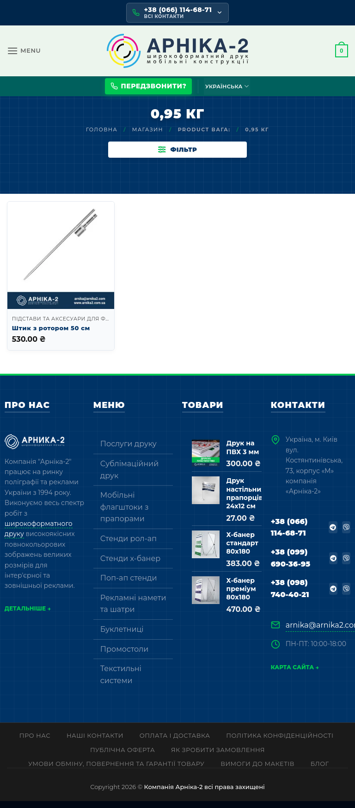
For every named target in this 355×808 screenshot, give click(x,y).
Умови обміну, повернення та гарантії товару (116, 771)
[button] (24, 50)
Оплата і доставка (175, 742)
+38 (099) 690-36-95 (290, 565)
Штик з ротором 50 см (51, 335)
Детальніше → (28, 615)
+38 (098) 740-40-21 (290, 596)
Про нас (34, 742)
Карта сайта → (295, 674)
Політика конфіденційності (279, 742)
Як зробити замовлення (218, 756)
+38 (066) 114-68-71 (289, 534)
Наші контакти (95, 742)
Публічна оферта (122, 756)
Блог (320, 771)
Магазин (147, 129)
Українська (227, 86)
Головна (101, 129)
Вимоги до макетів (257, 771)
